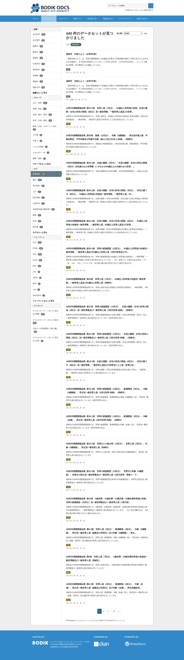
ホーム (35, 19)
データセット (48, 19)
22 (114, 611)
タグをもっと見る (40, 232)
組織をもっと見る (40, 93)
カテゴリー (63, 19)
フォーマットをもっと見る (43, 301)
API (107, 620)
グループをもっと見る (42, 164)
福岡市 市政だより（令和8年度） (82, 54)
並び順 (119, 33)
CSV (68, 124)
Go (146, 33)
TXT (68, 69)
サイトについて (125, 19)
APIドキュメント (118, 620)
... (111, 610)
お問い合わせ (142, 19)
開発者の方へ (108, 19)
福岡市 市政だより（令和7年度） (82, 81)
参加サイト (77, 19)
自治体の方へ (92, 19)
